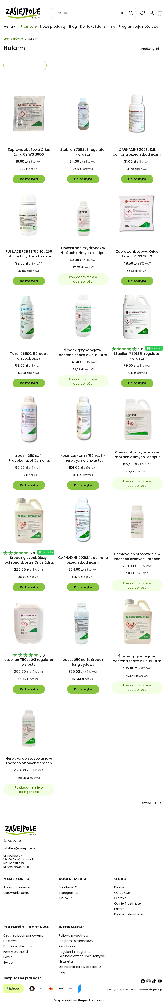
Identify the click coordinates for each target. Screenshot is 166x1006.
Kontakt (120, 887)
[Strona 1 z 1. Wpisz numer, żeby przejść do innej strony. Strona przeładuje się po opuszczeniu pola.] (155, 803)
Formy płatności (15, 952)
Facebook (66, 887)
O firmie (120, 898)
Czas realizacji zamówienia (23, 935)
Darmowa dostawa (17, 946)
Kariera (119, 909)
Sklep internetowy (78, 1000)
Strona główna (13, 38)
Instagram (67, 892)
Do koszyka (29, 179)
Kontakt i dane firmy (129, 914)
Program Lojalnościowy (76, 941)
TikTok (64, 898)
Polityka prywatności (74, 935)
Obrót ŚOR (122, 892)
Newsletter (67, 961)
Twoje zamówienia (17, 887)
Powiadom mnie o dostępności (83, 279)
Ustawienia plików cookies (78, 967)
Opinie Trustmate (127, 903)
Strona (146, 803)
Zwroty (8, 962)
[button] (131, 13)
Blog (62, 972)
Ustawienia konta (16, 892)
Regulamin (67, 946)
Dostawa (10, 941)
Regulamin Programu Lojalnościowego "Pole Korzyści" (82, 954)
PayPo (8, 957)
